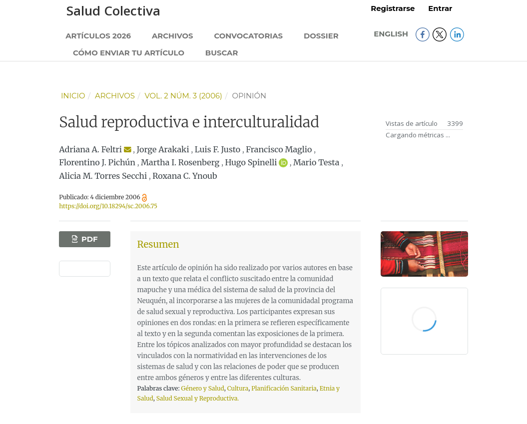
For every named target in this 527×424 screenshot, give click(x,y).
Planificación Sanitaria (284, 388)
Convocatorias (248, 35)
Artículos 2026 (98, 35)
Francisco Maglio (279, 149)
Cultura (238, 388)
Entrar (440, 8)
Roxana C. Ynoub (184, 176)
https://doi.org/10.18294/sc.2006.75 (108, 206)
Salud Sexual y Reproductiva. (197, 398)
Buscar (221, 52)
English (392, 33)
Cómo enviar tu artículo (128, 52)
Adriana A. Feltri (90, 149)
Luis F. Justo (217, 149)
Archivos (172, 35)
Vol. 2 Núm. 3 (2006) (183, 95)
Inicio (73, 95)
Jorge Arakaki (163, 149)
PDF (88, 239)
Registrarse (393, 8)
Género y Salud (202, 388)
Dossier (321, 35)
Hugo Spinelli (251, 162)
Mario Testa (316, 162)
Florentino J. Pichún (97, 162)
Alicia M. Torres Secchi (103, 176)
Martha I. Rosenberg (180, 162)
